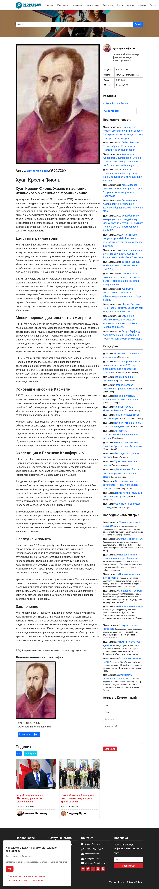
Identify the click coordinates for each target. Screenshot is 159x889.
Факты (120, 5)
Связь (153, 5)
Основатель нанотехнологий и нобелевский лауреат (120, 434)
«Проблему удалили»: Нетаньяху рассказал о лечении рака (30, 798)
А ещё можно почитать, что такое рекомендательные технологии (26, 878)
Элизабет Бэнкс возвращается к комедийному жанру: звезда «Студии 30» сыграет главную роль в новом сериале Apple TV (123, 223)
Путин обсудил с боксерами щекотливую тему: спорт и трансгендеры (77, 798)
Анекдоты (108, 5)
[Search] (74, 24)
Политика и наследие (131, 606)
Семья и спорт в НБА (130, 538)
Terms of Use (116, 882)
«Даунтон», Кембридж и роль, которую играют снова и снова (122, 473)
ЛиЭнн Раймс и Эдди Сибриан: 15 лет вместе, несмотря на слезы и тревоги (121, 146)
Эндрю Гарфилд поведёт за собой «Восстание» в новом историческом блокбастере (122, 335)
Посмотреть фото (29, 734)
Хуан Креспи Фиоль (123, 48)
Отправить (110, 749)
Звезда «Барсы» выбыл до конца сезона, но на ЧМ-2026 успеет (121, 265)
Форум (130, 5)
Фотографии (93, 5)
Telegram (31, 753)
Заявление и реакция (131, 590)
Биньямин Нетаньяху (35, 813)
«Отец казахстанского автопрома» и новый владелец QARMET (121, 485)
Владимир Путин (76, 813)
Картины (142, 5)
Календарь (62, 5)
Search (138, 24)
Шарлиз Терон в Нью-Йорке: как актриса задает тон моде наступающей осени (123, 308)
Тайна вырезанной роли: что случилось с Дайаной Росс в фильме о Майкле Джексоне (123, 254)
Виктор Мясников (37, 170)
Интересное (77, 5)
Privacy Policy (134, 882)
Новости (49, 5)
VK (18, 753)
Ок (9, 869)
